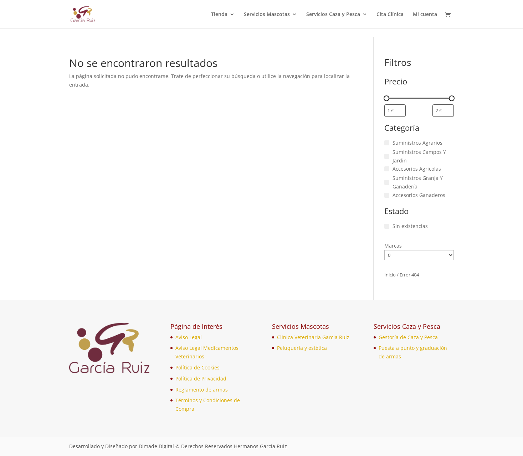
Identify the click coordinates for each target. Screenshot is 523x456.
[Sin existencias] (386, 226)
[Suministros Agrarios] (386, 142)
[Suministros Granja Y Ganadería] (386, 182)
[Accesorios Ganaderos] (386, 195)
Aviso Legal (188, 337)
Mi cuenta (425, 14)
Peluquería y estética (302, 347)
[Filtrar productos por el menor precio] (395, 110)
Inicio (390, 274)
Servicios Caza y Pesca (333, 14)
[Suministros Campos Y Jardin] (386, 156)
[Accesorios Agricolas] (386, 168)
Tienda (219, 14)
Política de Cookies (197, 367)
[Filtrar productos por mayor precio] (443, 110)
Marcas (393, 245)
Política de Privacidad (200, 378)
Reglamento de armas (201, 389)
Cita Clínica (390, 14)
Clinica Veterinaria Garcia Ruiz (313, 337)
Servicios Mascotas (267, 14)
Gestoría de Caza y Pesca (408, 337)
